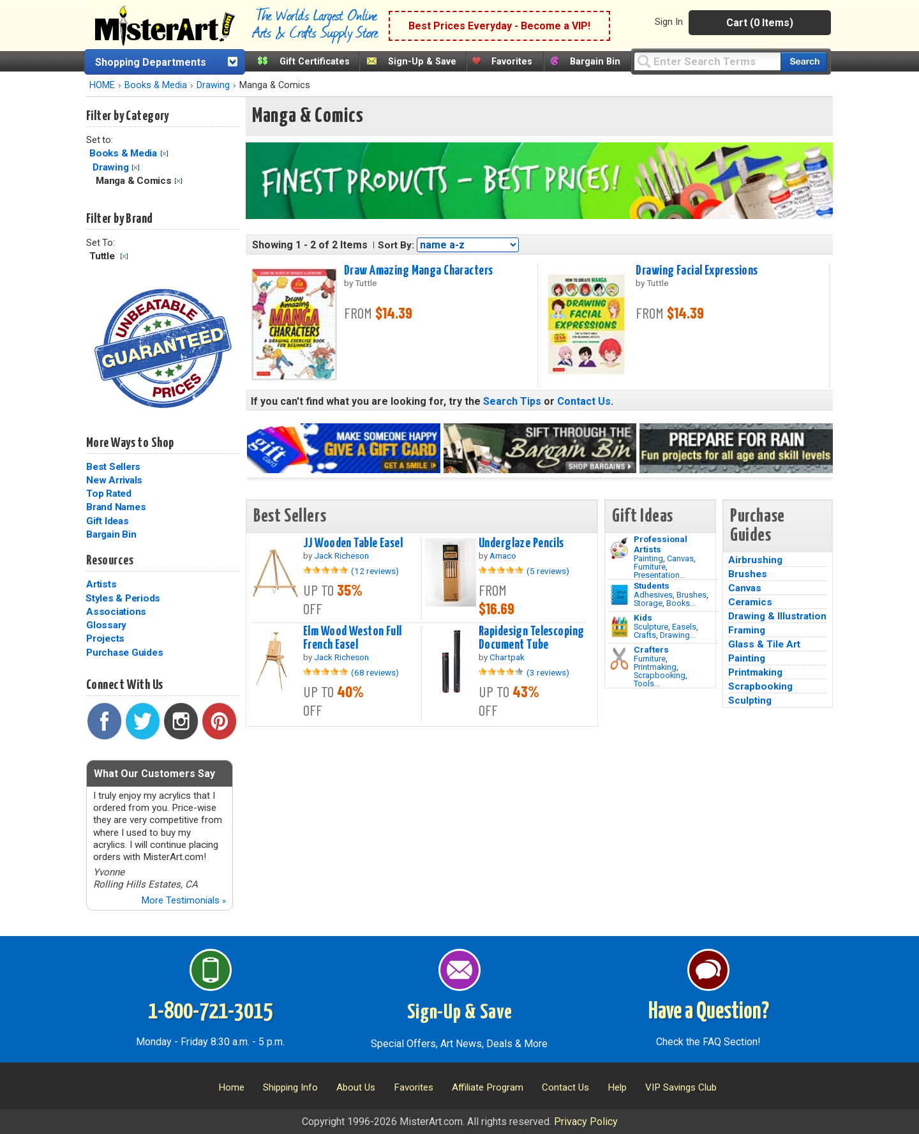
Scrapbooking (659, 675)
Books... (681, 603)
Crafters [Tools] (651, 649)
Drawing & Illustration (777, 616)
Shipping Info (290, 1087)
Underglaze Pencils (521, 543)
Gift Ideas (107, 521)
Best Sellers (113, 466)
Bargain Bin (595, 61)
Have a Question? (708, 1012)
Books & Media (155, 85)
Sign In (669, 21)
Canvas (680, 558)
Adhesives (653, 595)
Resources (109, 560)
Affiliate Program (487, 1087)
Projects (105, 638)
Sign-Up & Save (422, 61)
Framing (746, 630)
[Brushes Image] (619, 595)
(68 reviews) (375, 672)
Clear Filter (164, 153)
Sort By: (396, 245)
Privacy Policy (586, 1121)
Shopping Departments (150, 62)
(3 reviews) (548, 672)
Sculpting (750, 700)
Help (617, 1087)
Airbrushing (755, 560)
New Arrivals (114, 480)
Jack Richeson (341, 555)
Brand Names (116, 507)
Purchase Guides (124, 652)
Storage (648, 603)
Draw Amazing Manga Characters (418, 270)
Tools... (647, 683)
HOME (102, 85)
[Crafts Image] (619, 627)
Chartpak (507, 657)
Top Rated (108, 493)
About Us (355, 1087)
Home (231, 1087)
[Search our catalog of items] (804, 62)
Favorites (511, 61)
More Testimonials (183, 900)
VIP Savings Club (681, 1087)
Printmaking (655, 667)
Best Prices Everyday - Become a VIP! (499, 26)
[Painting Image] (619, 548)
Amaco (502, 555)
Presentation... (659, 575)
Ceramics (750, 602)
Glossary (106, 625)
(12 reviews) (375, 571)
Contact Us (584, 401)
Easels (684, 626)
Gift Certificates (315, 61)
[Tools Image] (619, 658)
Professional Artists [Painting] (660, 544)
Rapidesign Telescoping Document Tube (532, 638)
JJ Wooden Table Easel (353, 543)
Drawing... (678, 635)
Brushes (691, 595)
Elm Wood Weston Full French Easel (352, 638)
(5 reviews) (548, 571)
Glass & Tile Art (764, 644)
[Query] (707, 61)
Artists (101, 584)
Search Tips (512, 401)
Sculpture (651, 626)
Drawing (213, 85)
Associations (116, 611)
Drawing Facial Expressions (697, 270)
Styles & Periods (123, 598)
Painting (648, 558)
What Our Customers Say (154, 773)
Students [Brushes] (651, 585)
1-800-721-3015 (210, 1012)
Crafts (645, 635)
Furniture (650, 566)
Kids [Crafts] (643, 617)
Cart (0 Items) (759, 23)
